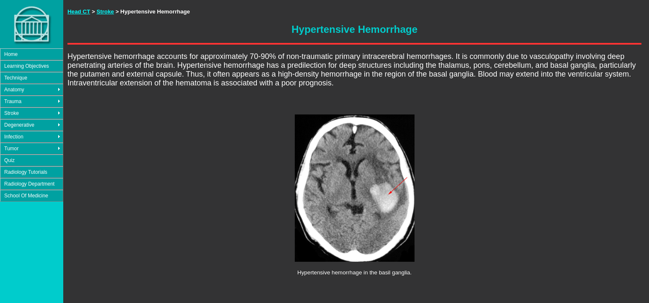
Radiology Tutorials (25, 172)
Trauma (13, 101)
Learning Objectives (26, 66)
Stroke (11, 113)
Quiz (9, 160)
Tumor (11, 149)
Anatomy (14, 90)
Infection (13, 137)
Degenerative (19, 125)
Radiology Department (29, 184)
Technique (15, 78)
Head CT (78, 11)
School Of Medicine (26, 196)
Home (11, 54)
